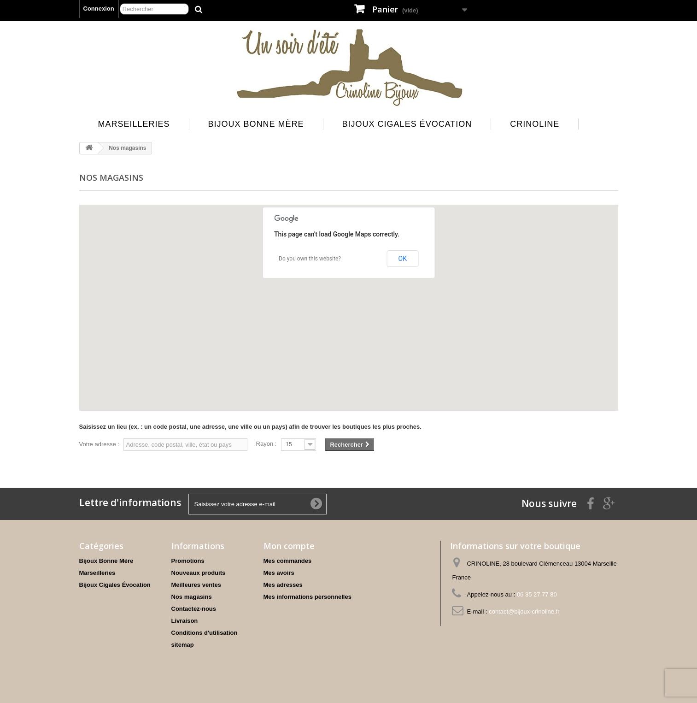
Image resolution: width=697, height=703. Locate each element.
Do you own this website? (310, 258)
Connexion (98, 8)
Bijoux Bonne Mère (256, 124)
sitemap (182, 644)
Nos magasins (191, 596)
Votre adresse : (99, 444)
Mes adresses (283, 584)
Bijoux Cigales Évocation (407, 124)
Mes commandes (288, 560)
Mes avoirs (279, 572)
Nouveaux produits (198, 572)
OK (402, 258)
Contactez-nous (194, 608)
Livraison (184, 620)
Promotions (188, 560)
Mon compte (289, 545)
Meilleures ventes (196, 584)
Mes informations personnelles (307, 596)
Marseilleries (134, 124)
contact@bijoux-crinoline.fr (524, 611)
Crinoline (534, 124)
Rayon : (266, 443)
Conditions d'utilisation (204, 632)
